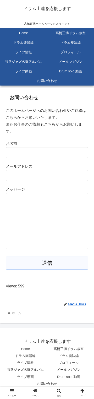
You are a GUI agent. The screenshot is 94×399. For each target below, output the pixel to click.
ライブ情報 (25, 363)
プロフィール (69, 363)
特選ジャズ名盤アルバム (25, 370)
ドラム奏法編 (69, 356)
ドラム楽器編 (25, 356)
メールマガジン (68, 370)
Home (25, 349)
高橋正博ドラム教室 (69, 349)
